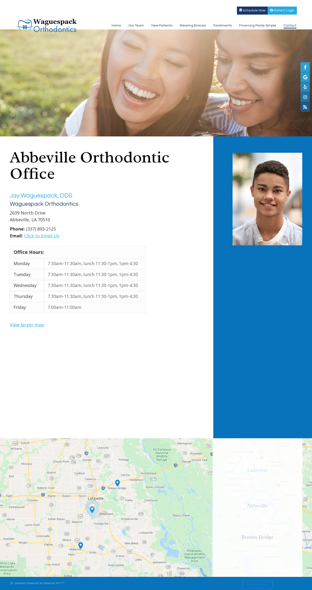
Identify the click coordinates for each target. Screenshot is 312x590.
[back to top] (257, 583)
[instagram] (305, 97)
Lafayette (20, 4)
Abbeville (78, 4)
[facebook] (305, 67)
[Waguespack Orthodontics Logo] (40, 19)
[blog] (305, 107)
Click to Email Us (41, 236)
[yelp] (305, 87)
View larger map (27, 325)
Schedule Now (258, 4)
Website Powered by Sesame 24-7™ (37, 583)
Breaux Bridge (140, 4)
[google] (305, 77)
